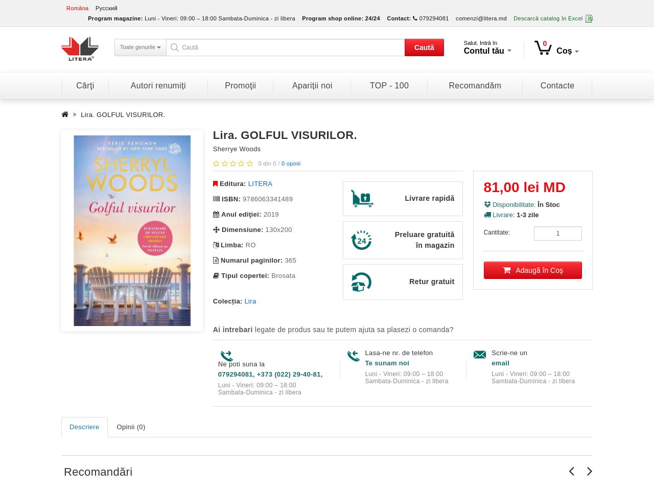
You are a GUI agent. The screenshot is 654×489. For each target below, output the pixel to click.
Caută (424, 47)
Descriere (84, 427)
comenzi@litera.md (481, 18)
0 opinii (291, 163)
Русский (107, 8)
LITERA (260, 184)
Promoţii (240, 85)
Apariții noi (312, 85)
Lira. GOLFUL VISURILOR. (123, 115)
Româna (77, 8)
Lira (250, 301)
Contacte (558, 85)
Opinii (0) (131, 427)
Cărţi (85, 85)
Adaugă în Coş (533, 270)
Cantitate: (497, 232)
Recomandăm (475, 85)
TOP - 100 (389, 85)
